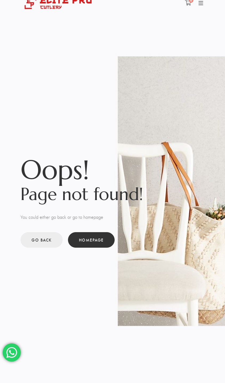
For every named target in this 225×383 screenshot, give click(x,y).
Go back (41, 240)
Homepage (91, 240)
